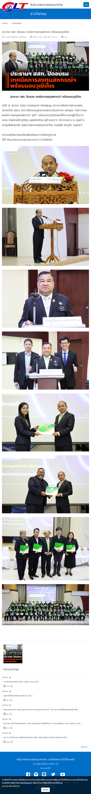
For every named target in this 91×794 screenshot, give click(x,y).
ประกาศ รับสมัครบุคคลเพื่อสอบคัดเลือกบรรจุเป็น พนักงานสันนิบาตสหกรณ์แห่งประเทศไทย (35, 737)
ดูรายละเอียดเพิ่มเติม (11, 786)
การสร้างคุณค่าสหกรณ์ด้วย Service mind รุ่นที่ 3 (21, 681)
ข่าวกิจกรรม (16, 23)
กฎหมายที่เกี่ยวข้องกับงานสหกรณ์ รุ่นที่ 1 (17, 695)
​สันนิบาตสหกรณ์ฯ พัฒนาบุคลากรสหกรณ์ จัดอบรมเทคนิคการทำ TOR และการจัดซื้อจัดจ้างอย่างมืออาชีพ (40, 709)
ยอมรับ (45, 789)
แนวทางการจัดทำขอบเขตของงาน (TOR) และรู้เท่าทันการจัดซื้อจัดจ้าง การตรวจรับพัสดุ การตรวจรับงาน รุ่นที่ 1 (42, 723)
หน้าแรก (5, 23)
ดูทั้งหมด (84, 747)
